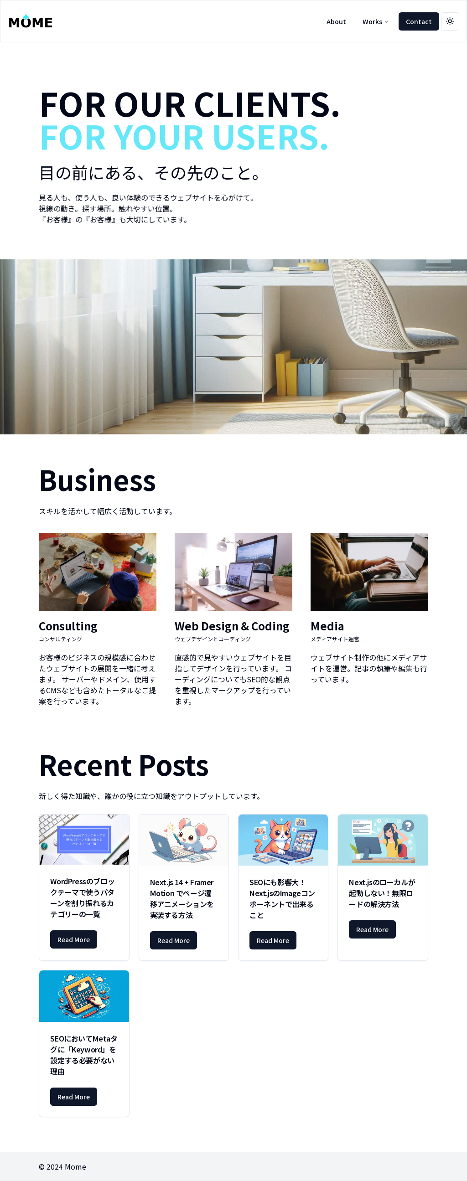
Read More (73, 939)
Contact (419, 21)
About (336, 21)
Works (376, 21)
